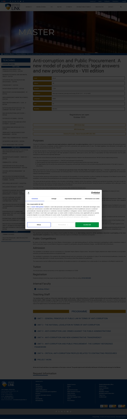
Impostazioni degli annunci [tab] (73, 198)
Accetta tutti (88, 224)
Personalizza (63, 224)
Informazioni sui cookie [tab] (92, 198)
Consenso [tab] (35, 198)
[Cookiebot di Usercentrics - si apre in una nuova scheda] (92, 193)
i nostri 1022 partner (37, 207)
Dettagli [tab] (54, 198)
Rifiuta (39, 224)
